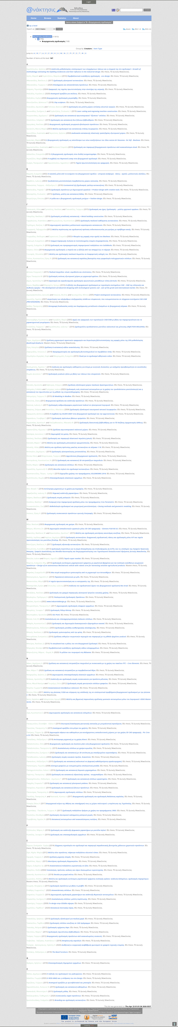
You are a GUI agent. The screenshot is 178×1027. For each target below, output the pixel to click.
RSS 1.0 (138, 29)
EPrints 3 (58, 1023)
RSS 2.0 (148, 29)
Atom (128, 29)
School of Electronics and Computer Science (85, 1023)
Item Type (98, 48)
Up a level (33, 25)
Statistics (61, 18)
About (76, 18)
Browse (47, 18)
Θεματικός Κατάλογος (42, 36)
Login (88, 2)
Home (33, 18)
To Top (174, 1024)
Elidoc (92, 1025)
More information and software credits (124, 1023)
